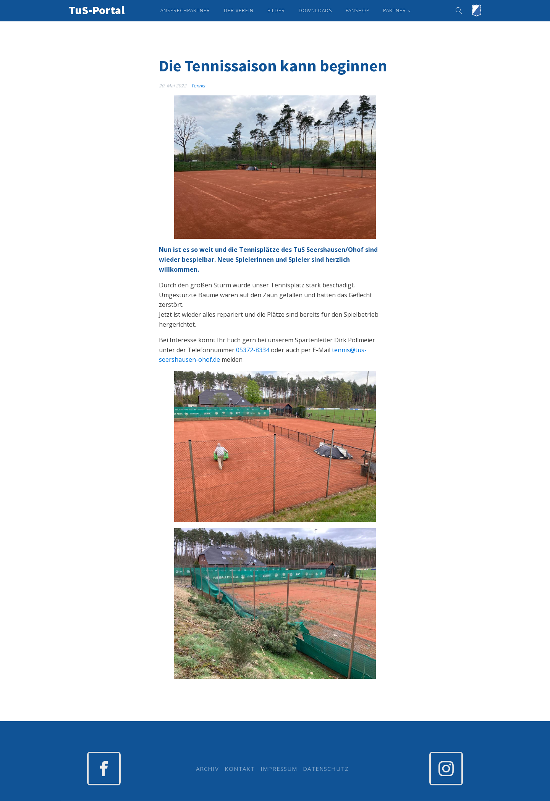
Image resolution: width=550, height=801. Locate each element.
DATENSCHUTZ (326, 769)
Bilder (276, 10)
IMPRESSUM (278, 769)
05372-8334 (252, 350)
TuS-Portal (97, 10)
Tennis (198, 85)
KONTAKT (240, 769)
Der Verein (239, 10)
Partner (394, 10)
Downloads (315, 10)
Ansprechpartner (185, 10)
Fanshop (357, 10)
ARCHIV (207, 769)
